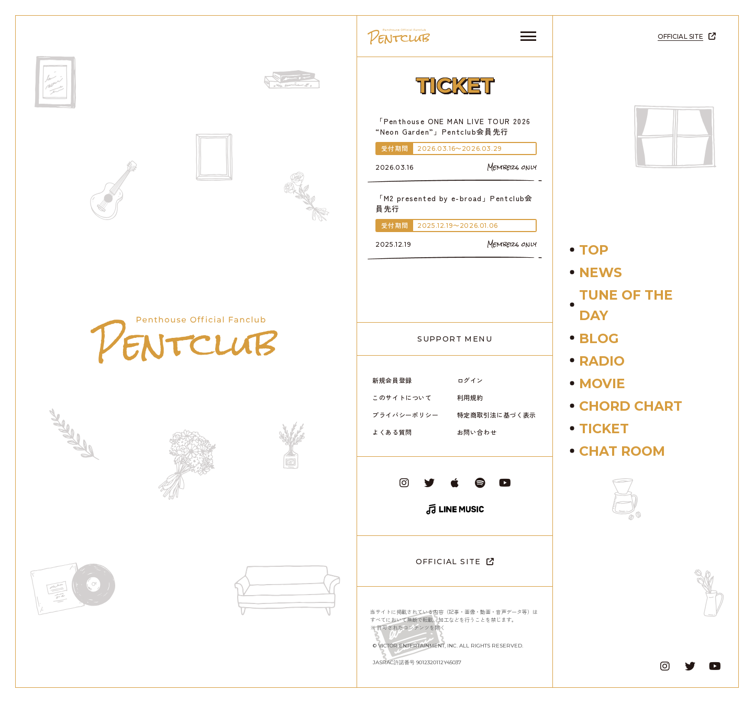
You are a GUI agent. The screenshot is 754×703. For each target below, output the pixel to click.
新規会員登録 (392, 380)
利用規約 (470, 397)
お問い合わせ (477, 431)
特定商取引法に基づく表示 (496, 414)
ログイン (470, 380)
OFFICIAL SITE (448, 561)
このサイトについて (401, 397)
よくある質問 (392, 431)
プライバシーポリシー (405, 414)
